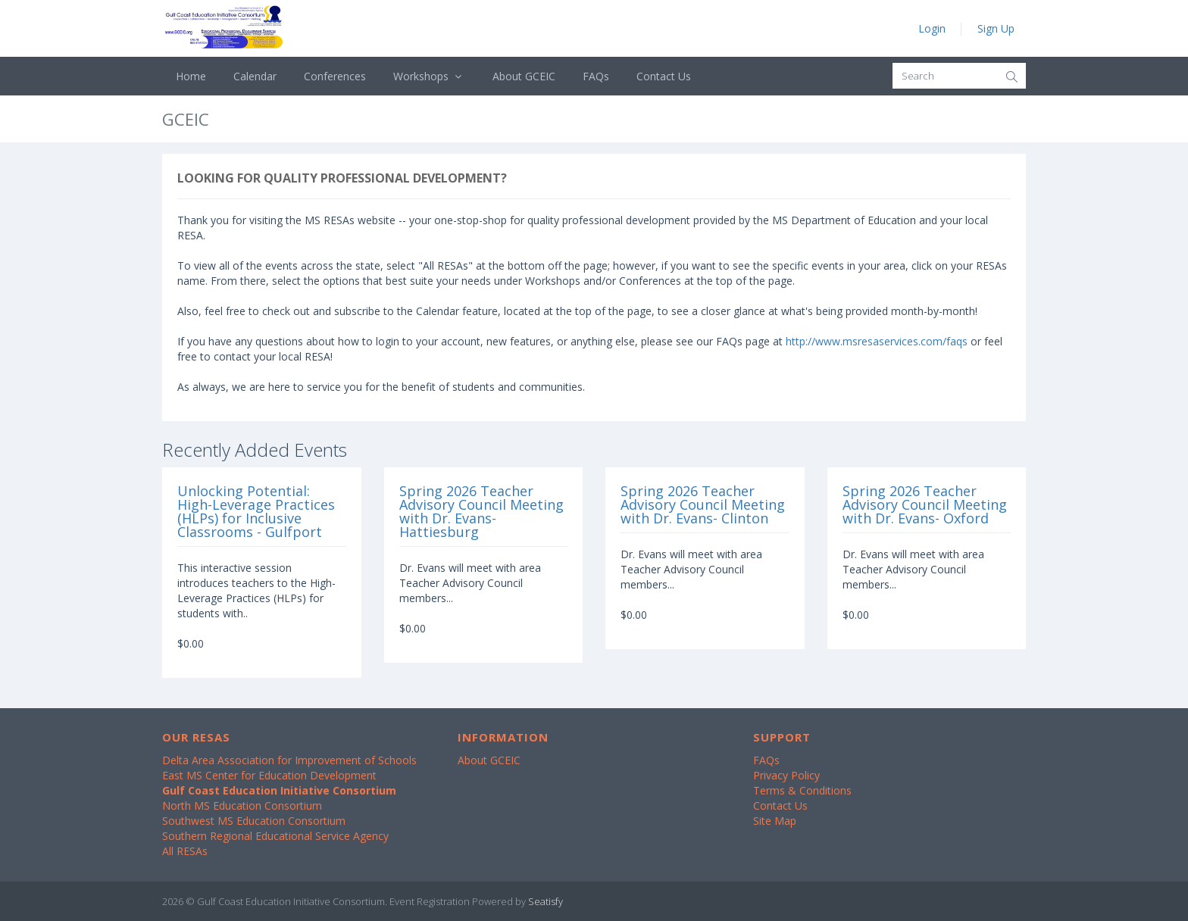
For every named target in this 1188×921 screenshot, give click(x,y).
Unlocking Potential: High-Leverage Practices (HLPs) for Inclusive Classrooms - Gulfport (256, 511)
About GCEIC (523, 76)
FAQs (596, 76)
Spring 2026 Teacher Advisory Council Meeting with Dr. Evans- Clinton (703, 504)
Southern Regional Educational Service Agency (275, 836)
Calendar (255, 76)
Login (932, 28)
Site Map (774, 820)
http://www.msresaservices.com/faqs (877, 341)
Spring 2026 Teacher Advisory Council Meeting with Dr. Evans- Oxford (925, 504)
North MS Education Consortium (242, 805)
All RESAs (185, 851)
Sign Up (995, 28)
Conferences (335, 76)
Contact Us (663, 76)
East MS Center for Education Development (269, 775)
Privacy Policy (786, 775)
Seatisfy (545, 901)
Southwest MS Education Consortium (253, 820)
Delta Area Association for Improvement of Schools (289, 760)
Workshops (429, 76)
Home (191, 76)
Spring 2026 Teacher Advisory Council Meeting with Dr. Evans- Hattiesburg (481, 511)
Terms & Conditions (802, 790)
